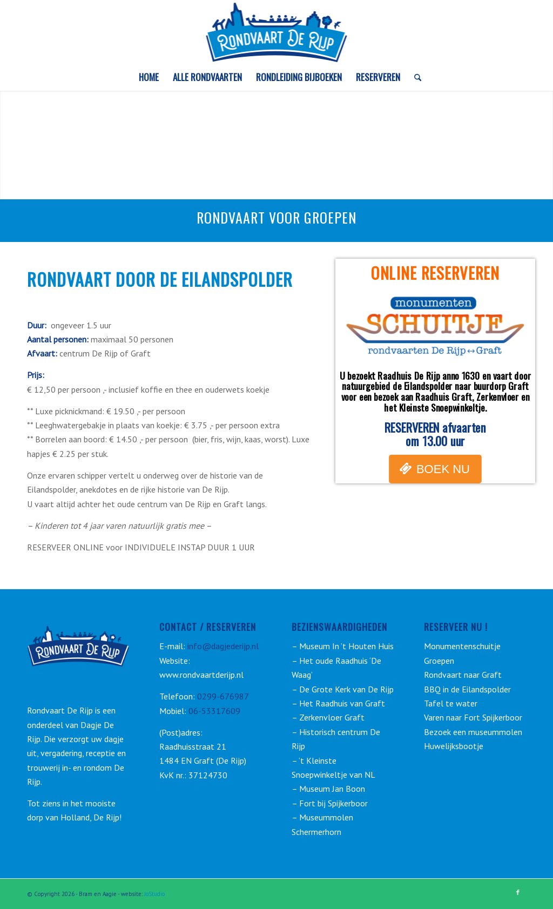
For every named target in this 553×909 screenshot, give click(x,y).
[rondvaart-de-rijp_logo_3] (276, 32)
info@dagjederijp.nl (222, 646)
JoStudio (154, 894)
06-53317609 (214, 710)
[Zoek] (414, 77)
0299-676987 (223, 696)
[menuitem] (149, 77)
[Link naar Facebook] (518, 892)
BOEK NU (443, 469)
